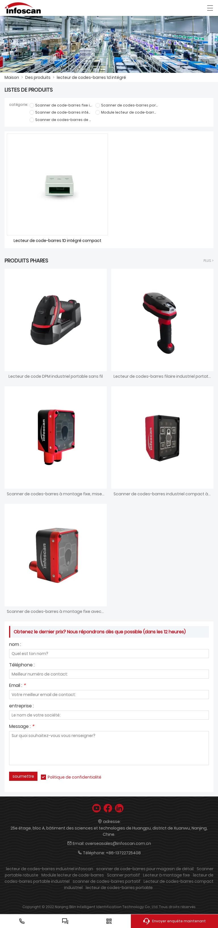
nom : (15, 645)
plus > (208, 260)
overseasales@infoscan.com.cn (118, 843)
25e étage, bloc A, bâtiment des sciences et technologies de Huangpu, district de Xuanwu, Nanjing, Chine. (109, 831)
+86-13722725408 (123, 853)
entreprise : (21, 706)
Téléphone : (22, 665)
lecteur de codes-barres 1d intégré (91, 77)
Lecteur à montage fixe (166, 875)
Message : (21, 727)
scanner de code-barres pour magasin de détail (145, 869)
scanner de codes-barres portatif (107, 881)
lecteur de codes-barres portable (119, 887)
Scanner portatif (123, 875)
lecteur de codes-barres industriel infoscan (49, 869)
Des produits (38, 77)
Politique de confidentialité (74, 777)
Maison (12, 77)
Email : (17, 686)
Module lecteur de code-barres (72, 875)
